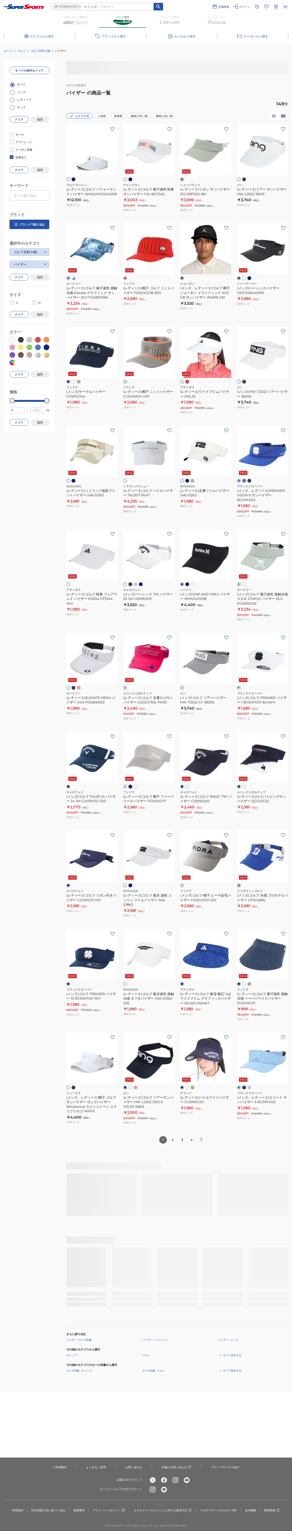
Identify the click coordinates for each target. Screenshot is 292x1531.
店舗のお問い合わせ (176, 1467)
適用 (40, 119)
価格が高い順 (164, 116)
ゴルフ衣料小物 (40, 51)
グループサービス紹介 (225, 1467)
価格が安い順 (139, 116)
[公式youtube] (187, 1480)
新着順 (118, 116)
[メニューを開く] (285, 6)
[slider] (12, 400)
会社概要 (250, 1510)
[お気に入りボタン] (112, 129)
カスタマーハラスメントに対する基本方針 (162, 1510)
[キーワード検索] (158, 6)
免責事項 (79, 1510)
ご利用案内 (60, 1467)
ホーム (8, 51)
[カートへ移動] (276, 6)
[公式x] (152, 1480)
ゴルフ (21, 51)
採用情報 (272, 1510)
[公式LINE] (164, 1489)
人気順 (101, 116)
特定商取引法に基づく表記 (48, 1510)
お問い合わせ (133, 1467)
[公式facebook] (164, 1480)
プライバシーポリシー (109, 1510)
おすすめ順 (79, 115)
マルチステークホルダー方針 (218, 1510)
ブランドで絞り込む (29, 224)
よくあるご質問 (96, 1467)
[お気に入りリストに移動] (266, 6)
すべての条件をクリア (29, 70)
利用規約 (17, 1510)
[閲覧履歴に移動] (257, 6)
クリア (19, 119)
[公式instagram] (175, 1480)
